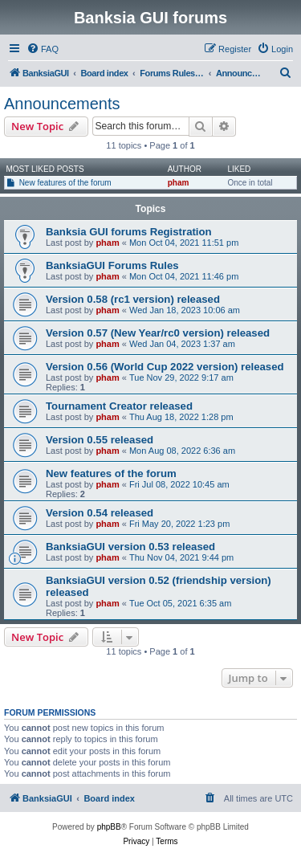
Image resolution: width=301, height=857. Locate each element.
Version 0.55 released (99, 440)
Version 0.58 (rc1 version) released (133, 299)
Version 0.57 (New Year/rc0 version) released (158, 333)
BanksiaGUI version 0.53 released (130, 547)
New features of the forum (65, 182)
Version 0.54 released (99, 513)
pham (178, 182)
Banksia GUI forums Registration (129, 232)
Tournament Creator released (119, 406)
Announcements (62, 103)
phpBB (109, 826)
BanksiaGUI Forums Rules (112, 265)
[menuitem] (42, 49)
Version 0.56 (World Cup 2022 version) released (165, 367)
